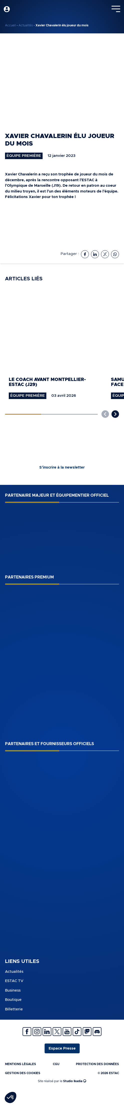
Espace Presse (62, 1048)
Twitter (57, 1031)
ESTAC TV (14, 981)
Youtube (67, 1031)
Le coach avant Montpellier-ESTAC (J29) (47, 382)
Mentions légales (20, 1064)
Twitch (87, 1031)
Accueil (10, 25)
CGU (56, 1064)
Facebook (27, 1031)
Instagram (37, 1031)
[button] (115, 414)
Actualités (26, 25)
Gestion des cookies (22, 1073)
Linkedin (47, 1031)
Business (13, 990)
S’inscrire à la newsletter (62, 467)
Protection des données (97, 1064)
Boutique (13, 1000)
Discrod (97, 1031)
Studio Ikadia (74, 1080)
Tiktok (77, 1031)
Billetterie (14, 1009)
